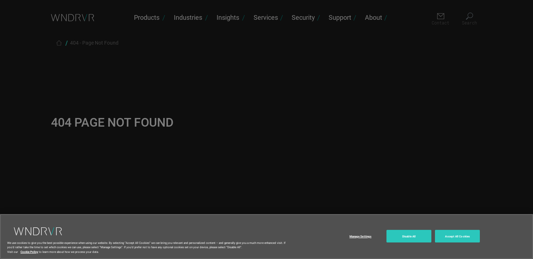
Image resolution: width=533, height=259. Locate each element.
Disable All (409, 245)
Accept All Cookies (457, 245)
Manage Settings (360, 245)
